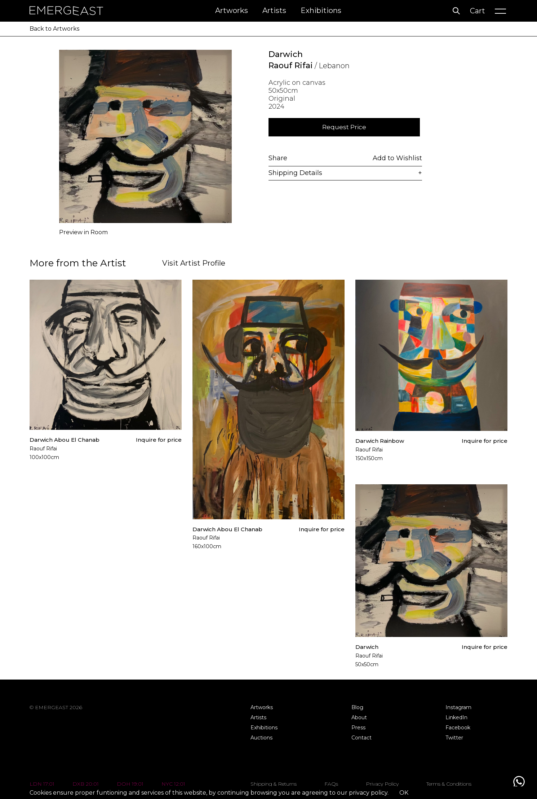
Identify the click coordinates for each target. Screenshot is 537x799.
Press (358, 727)
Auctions (261, 737)
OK (403, 792)
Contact (361, 737)
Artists (274, 10)
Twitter (454, 737)
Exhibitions (321, 10)
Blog (357, 707)
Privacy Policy (382, 784)
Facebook (457, 727)
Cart (477, 10)
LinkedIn (456, 717)
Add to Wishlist (397, 157)
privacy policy (368, 792)
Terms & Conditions (448, 784)
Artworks (231, 10)
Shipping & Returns (273, 784)
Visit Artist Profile (193, 263)
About (359, 717)
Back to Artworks (54, 28)
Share (277, 157)
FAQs (331, 784)
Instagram (458, 707)
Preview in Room (83, 232)
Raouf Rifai (290, 65)
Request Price (344, 127)
